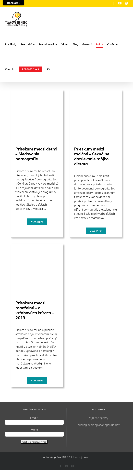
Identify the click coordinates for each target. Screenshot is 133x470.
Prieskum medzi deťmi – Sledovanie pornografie (36, 153)
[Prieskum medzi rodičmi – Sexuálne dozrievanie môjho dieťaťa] (96, 92)
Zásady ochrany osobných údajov (98, 425)
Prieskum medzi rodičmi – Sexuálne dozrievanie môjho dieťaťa (91, 156)
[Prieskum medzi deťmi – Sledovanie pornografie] (37, 92)
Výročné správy (98, 417)
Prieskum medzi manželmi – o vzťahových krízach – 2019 (34, 310)
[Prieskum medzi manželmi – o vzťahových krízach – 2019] (37, 246)
